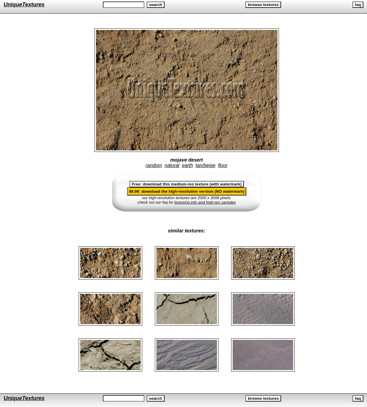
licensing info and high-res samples (205, 202)
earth (187, 165)
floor (223, 165)
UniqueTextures (24, 5)
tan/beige (205, 165)
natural (172, 165)
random (154, 165)
